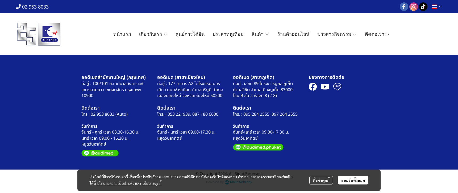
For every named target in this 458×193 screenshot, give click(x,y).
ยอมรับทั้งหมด (353, 180)
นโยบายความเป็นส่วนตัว (115, 183)
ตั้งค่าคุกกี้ (321, 180)
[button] (436, 6)
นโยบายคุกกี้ (151, 183)
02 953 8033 (32, 7)
